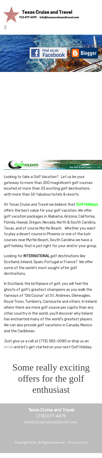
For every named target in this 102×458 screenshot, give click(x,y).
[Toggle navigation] (5, 28)
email (8, 347)
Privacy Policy (77, 442)
